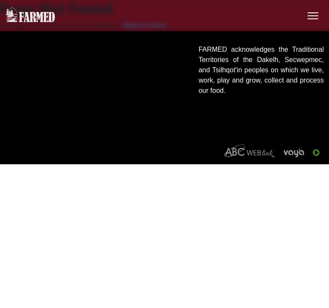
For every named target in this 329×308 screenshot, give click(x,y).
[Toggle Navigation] (313, 15)
